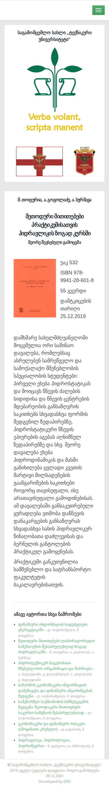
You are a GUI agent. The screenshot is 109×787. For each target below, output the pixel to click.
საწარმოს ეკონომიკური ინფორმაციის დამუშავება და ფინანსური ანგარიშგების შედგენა (55, 690)
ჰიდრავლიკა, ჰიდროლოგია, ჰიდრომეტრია (56, 745)
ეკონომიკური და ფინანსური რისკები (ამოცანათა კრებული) (51, 729)
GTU (67, 781)
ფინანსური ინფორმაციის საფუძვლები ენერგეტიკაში (52, 629)
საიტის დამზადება (71, 761)
